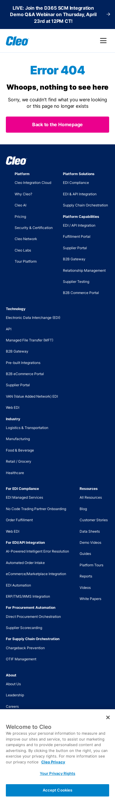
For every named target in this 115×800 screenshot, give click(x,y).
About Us (13, 684)
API (8, 329)
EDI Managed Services (24, 497)
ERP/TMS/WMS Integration (28, 596)
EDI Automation (18, 585)
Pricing (20, 216)
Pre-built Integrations (23, 362)
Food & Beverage (20, 450)
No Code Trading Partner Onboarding (36, 509)
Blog (83, 509)
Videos (85, 587)
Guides (85, 553)
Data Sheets (90, 531)
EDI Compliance (76, 182)
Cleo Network (26, 239)
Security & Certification (34, 227)
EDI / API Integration (79, 225)
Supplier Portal (75, 248)
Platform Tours (91, 565)
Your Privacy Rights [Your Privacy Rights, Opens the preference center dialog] (57, 779)
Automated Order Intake (25, 562)
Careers (12, 706)
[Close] (108, 723)
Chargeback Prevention (25, 648)
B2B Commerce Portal (81, 292)
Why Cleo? (23, 194)
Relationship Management (84, 270)
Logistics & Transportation (27, 427)
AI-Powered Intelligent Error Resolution (37, 551)
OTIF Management (21, 659)
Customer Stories (94, 520)
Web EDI (12, 407)
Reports (86, 576)
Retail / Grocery (18, 461)
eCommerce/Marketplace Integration (36, 574)
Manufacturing (18, 439)
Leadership (15, 695)
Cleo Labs (23, 250)
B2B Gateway (74, 259)
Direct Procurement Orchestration (33, 616)
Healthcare (15, 473)
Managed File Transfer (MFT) (29, 340)
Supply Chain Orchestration (85, 205)
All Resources (91, 497)
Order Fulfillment (19, 520)
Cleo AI (20, 205)
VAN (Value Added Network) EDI (32, 396)
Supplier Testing (76, 281)
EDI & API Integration (80, 194)
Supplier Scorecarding (24, 627)
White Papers (90, 598)
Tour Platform (26, 261)
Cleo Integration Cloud (33, 182)
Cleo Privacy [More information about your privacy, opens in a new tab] (53, 767)
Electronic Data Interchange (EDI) (33, 317)
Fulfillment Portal (76, 236)
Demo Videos (90, 542)
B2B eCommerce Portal (25, 374)
